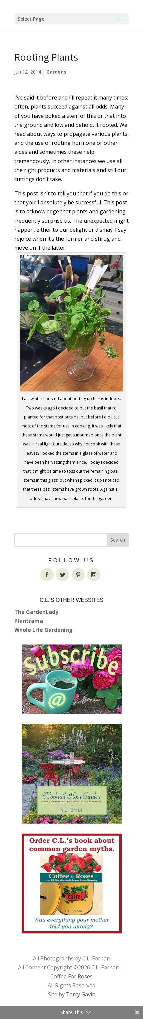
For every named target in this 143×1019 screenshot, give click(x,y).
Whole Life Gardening (43, 630)
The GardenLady (36, 612)
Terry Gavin (80, 994)
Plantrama (28, 621)
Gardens (56, 72)
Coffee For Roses (71, 976)
